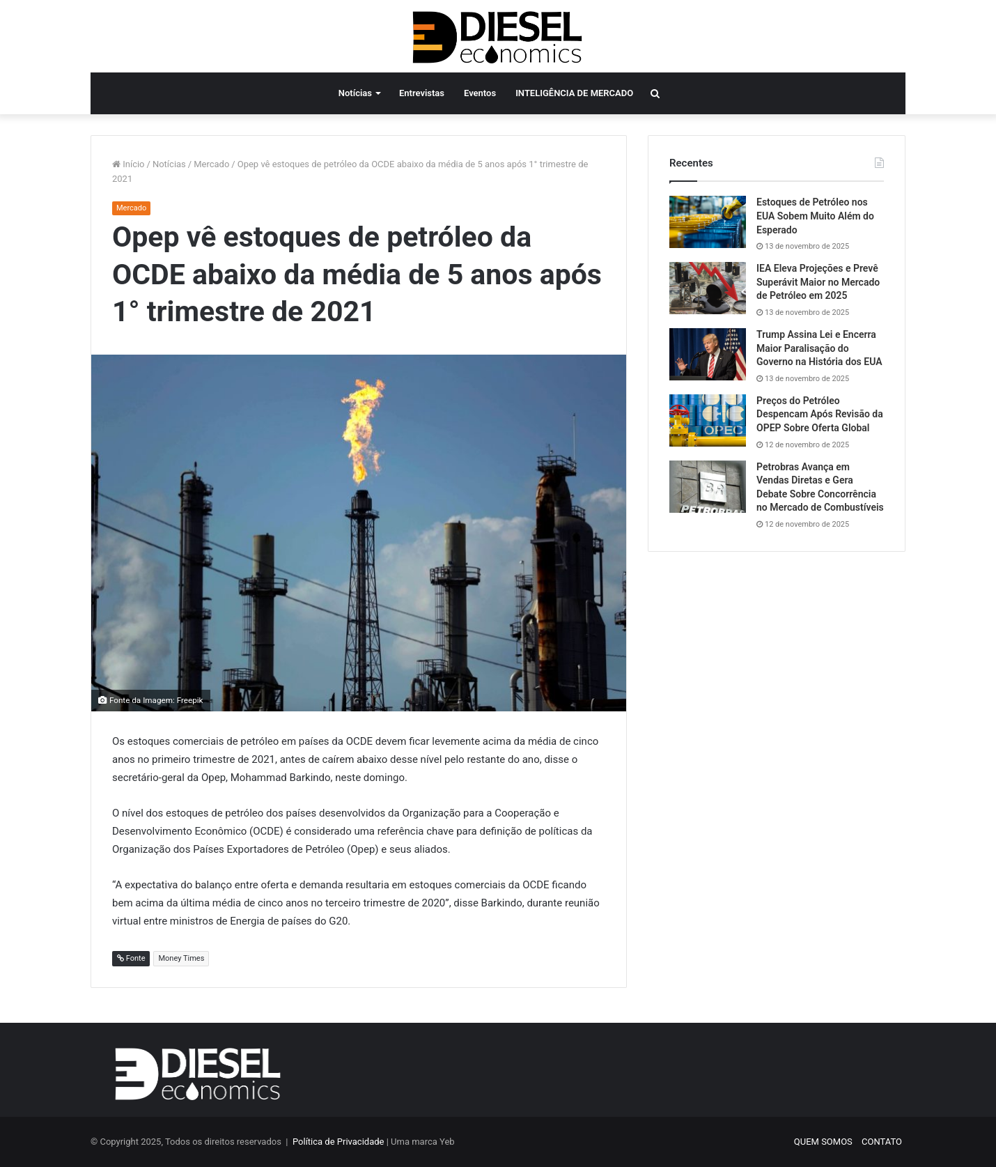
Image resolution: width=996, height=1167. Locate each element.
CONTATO (882, 1141)
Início (128, 164)
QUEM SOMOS (823, 1141)
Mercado (211, 164)
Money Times (181, 958)
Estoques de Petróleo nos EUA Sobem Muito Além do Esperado (815, 215)
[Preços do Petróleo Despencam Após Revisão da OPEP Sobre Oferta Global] (707, 420)
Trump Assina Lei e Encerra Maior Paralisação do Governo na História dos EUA (819, 348)
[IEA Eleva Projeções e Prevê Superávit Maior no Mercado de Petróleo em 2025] (707, 288)
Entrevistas (421, 93)
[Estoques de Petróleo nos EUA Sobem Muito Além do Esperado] (707, 222)
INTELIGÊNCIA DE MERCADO (574, 93)
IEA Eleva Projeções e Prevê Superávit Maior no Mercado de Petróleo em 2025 (818, 282)
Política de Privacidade (338, 1141)
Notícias (355, 93)
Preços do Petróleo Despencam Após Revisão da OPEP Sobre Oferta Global (819, 414)
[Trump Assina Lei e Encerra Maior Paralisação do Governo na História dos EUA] (707, 354)
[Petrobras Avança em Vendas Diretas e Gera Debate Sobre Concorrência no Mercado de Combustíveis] (707, 487)
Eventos (480, 93)
